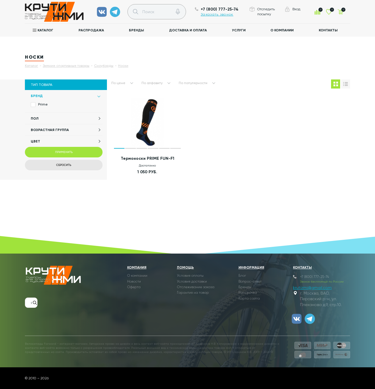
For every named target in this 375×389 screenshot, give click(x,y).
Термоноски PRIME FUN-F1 (147, 158)
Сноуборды (103, 66)
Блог (242, 276)
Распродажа (91, 30)
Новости (134, 281)
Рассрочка (247, 293)
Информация (251, 267)
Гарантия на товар (193, 293)
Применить (64, 152)
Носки (123, 66)
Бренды (136, 30)
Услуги (239, 30)
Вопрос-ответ (250, 281)
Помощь (185, 267)
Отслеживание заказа (195, 287)
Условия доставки (192, 281)
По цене (118, 83)
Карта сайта (249, 298)
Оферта (134, 287)
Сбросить (63, 165)
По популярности (193, 83)
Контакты (328, 30)
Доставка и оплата (188, 30)
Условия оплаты (190, 276)
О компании (282, 30)
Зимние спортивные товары (66, 66)
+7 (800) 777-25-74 (219, 9)
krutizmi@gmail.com (312, 287)
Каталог (45, 30)
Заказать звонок (217, 14)
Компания (136, 267)
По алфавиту (152, 83)
